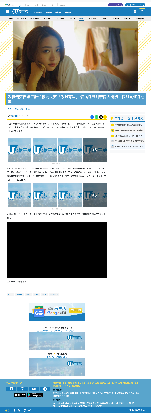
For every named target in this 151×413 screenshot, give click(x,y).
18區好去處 (115, 18)
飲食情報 (60, 18)
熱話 (28, 108)
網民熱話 (57, 393)
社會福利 (76, 385)
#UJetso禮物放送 (60, 406)
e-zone (62, 5)
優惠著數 (21, 18)
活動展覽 (57, 382)
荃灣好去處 (117, 382)
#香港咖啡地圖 (101, 403)
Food (36, 5)
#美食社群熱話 (71, 403)
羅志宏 (14, 115)
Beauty (44, 5)
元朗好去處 (105, 382)
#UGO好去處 (58, 403)
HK (19, 5)
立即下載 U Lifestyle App (136, 5)
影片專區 (92, 18)
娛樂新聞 (58, 12)
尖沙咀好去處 (79, 382)
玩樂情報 (34, 18)
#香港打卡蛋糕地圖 (86, 403)
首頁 (10, 108)
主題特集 (140, 18)
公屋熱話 (48, 12)
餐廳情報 (57, 385)
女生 (11, 294)
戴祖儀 (20, 294)
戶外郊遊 (67, 385)
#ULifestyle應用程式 (117, 403)
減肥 (29, 294)
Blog (53, 5)
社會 (81, 18)
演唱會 (10, 18)
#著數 (90, 406)
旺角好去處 (128, 382)
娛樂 (72, 18)
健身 (45, 294)
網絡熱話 (54, 294)
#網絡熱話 (97, 406)
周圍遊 (103, 18)
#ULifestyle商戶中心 (78, 406)
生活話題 (19, 108)
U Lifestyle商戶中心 (115, 5)
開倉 (70, 382)
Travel (27, 5)
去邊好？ (128, 18)
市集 (65, 382)
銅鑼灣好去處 (93, 382)
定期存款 (67, 12)
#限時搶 (130, 403)
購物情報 (47, 18)
